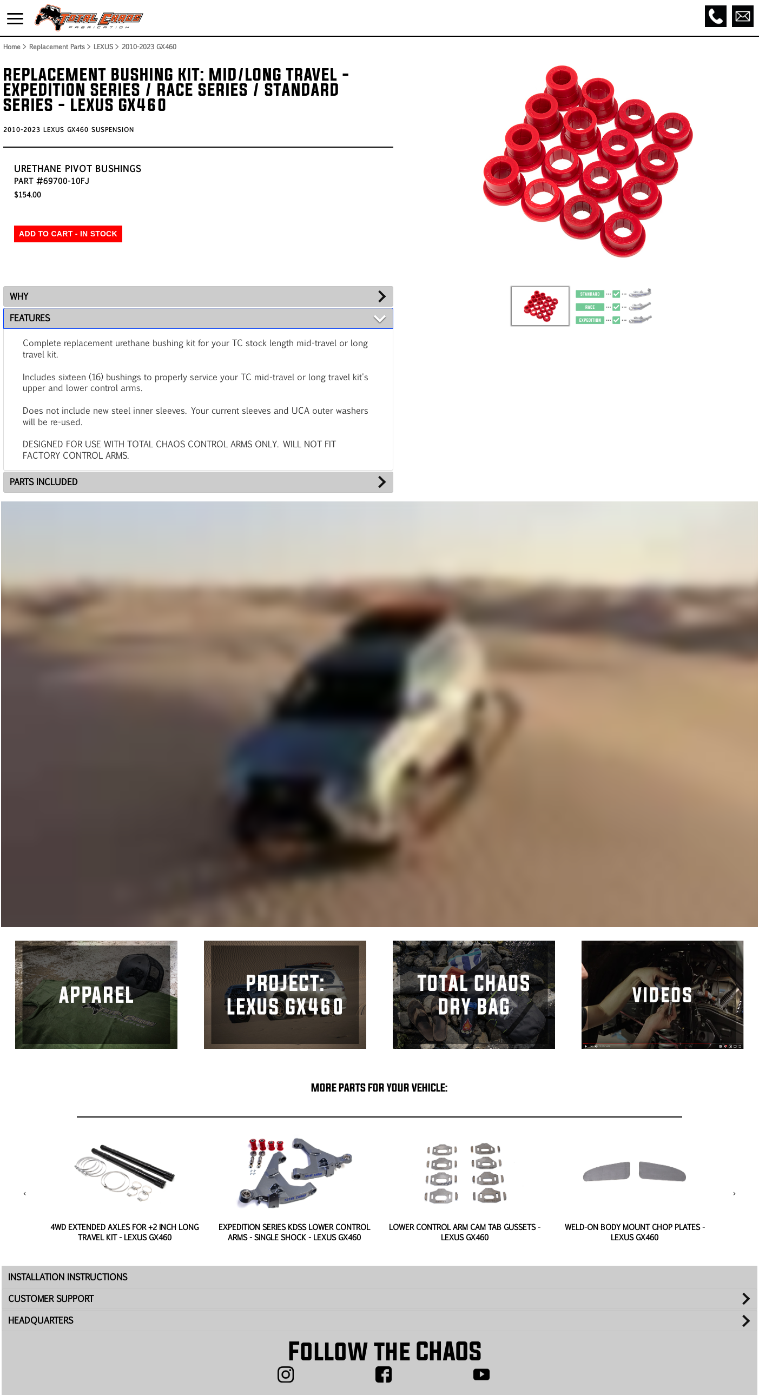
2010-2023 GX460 (149, 46)
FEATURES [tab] (30, 317)
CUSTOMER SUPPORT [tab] (51, 1298)
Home (11, 46)
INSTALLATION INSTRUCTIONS (67, 1276)
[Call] (716, 16)
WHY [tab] (19, 296)
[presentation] (25, 1194)
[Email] (743, 16)
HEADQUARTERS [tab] (40, 1320)
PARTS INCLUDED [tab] (44, 481)
